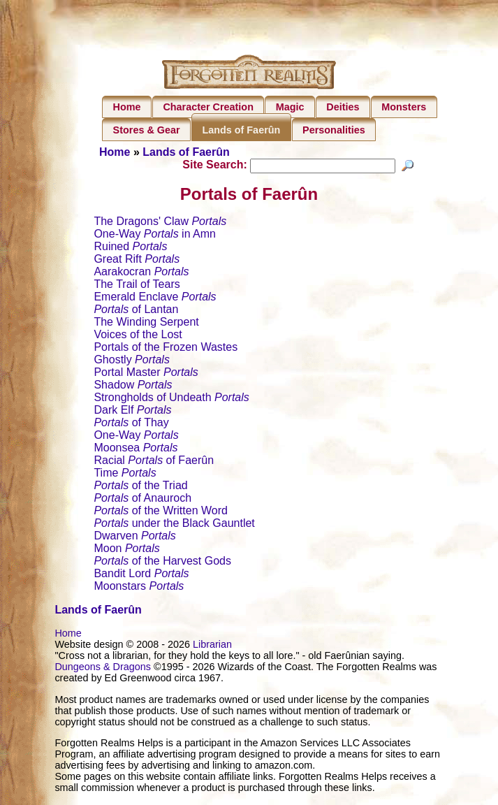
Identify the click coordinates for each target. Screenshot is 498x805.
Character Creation (208, 107)
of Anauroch (142, 500)
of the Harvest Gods (162, 563)
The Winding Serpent (146, 324)
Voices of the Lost (138, 336)
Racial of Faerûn (154, 462)
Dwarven (134, 538)
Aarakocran (141, 274)
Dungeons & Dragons (102, 668)
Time (125, 475)
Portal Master (146, 374)
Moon (126, 550)
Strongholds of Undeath (171, 399)
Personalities (333, 130)
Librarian (212, 646)
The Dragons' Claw (160, 223)
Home (127, 107)
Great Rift (137, 261)
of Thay (131, 424)
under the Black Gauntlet (174, 525)
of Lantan (136, 311)
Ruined (130, 248)
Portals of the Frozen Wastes (165, 349)
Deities (342, 107)
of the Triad (140, 487)
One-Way (136, 437)
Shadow (133, 387)
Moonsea (135, 450)
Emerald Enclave (155, 299)
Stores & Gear (146, 130)
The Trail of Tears (137, 286)
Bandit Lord (141, 575)
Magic (290, 107)
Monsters (403, 107)
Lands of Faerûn (241, 130)
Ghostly (131, 362)
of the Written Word (160, 512)
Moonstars (139, 588)
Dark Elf (132, 412)
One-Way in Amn (155, 236)
